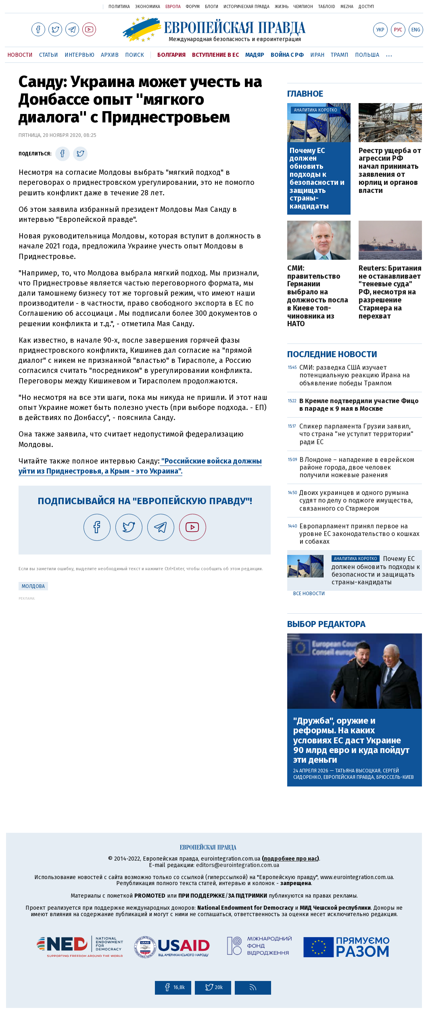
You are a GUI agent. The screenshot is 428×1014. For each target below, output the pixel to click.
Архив (110, 55)
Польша (367, 55)
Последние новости (332, 354)
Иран (317, 55)
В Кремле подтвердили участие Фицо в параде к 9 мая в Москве (359, 404)
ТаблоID (326, 6)
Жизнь (281, 6)
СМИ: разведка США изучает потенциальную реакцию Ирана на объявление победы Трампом (354, 375)
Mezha (346, 6)
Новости (20, 55)
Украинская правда (76, 6)
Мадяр (254, 55)
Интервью (79, 55)
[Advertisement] (145, 656)
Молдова (33, 586)
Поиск (134, 55)
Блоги (211, 6)
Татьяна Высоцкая (357, 771)
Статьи (48, 55)
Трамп (340, 55)
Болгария (171, 55)
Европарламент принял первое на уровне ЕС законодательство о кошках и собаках (359, 533)
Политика (119, 6)
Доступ (366, 6)
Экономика (147, 6)
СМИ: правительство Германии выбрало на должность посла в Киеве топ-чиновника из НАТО (317, 296)
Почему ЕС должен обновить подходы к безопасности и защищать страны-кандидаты (317, 179)
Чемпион (303, 6)
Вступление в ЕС (215, 55)
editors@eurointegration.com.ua (237, 865)
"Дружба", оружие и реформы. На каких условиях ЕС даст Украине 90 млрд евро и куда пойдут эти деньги (351, 740)
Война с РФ (287, 55)
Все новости (309, 593)
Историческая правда (246, 6)
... (389, 53)
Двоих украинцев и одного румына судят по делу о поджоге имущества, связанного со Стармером (356, 500)
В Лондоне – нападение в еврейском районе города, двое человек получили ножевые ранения (356, 467)
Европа (173, 6)
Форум (193, 6)
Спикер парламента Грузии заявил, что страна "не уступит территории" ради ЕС (356, 433)
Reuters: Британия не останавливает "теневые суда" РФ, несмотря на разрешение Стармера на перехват (390, 293)
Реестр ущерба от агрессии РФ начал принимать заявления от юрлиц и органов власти (390, 171)
